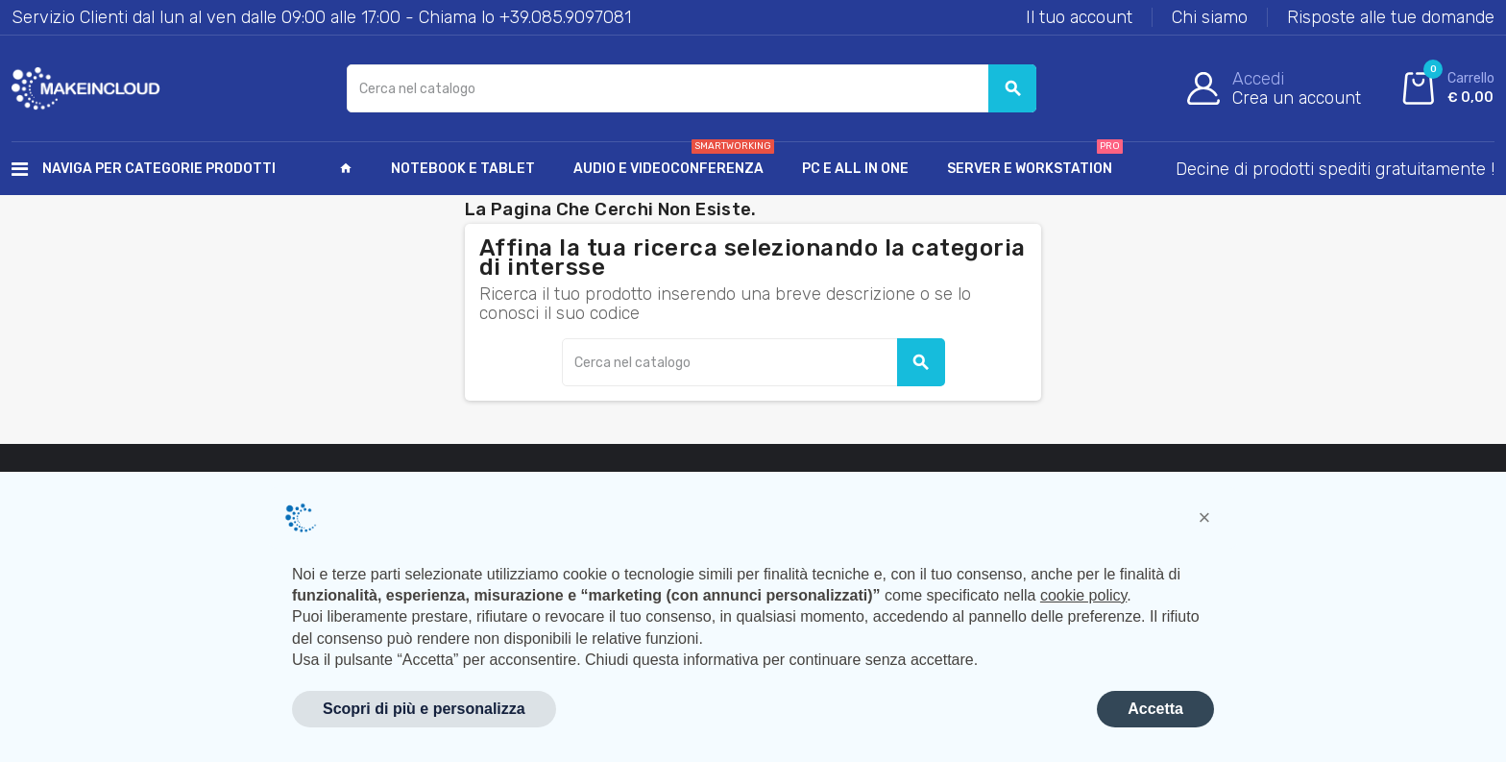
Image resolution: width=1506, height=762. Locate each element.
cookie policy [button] (1083, 595)
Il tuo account (1079, 17)
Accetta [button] (1155, 709)
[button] (1204, 518)
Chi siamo (1210, 17)
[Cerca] (691, 88)
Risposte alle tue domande (1390, 17)
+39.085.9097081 (565, 17)
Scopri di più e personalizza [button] (424, 709)
